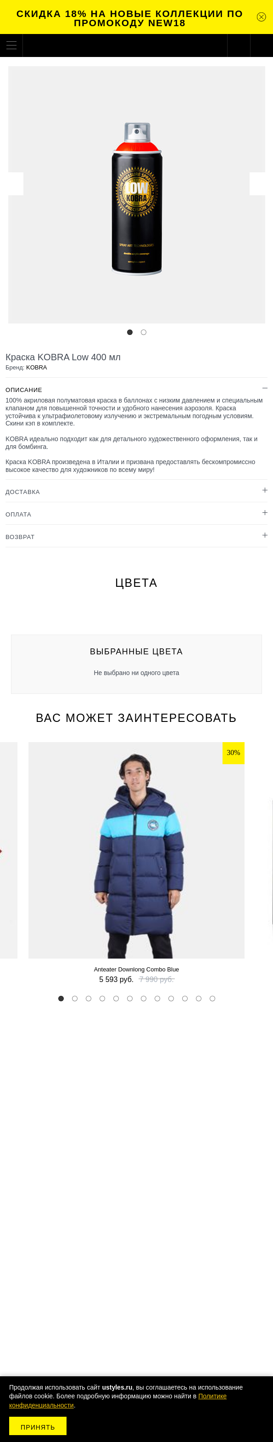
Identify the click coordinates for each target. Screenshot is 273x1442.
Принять (38, 1427)
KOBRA (36, 367)
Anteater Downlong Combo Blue (136, 969)
